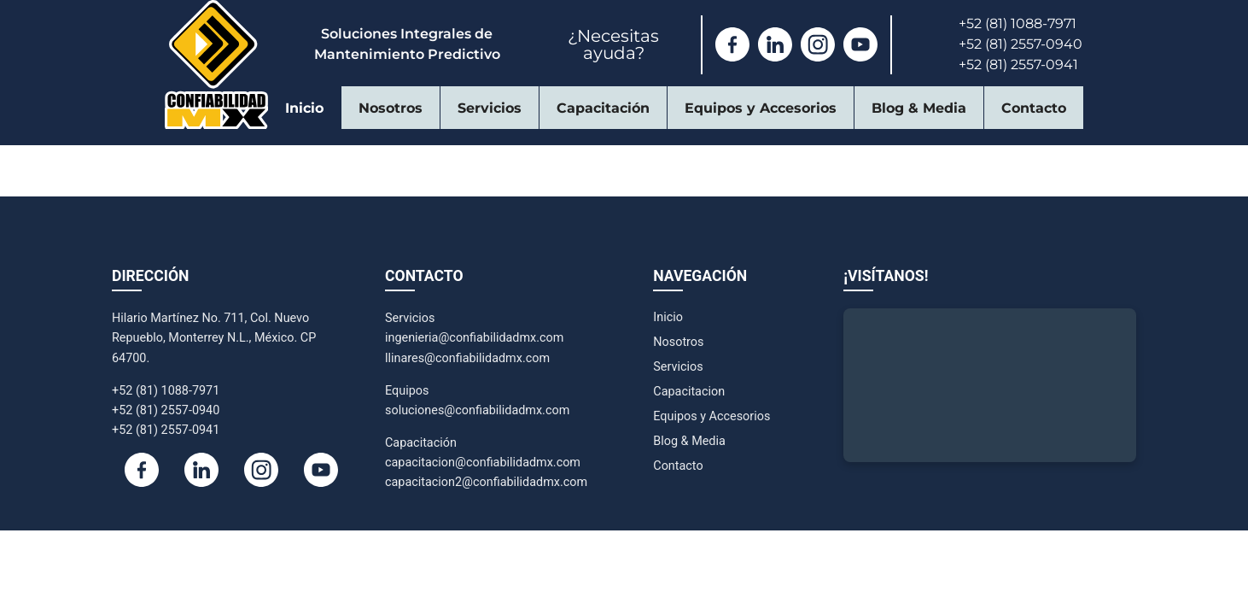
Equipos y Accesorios (761, 108)
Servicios (490, 108)
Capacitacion (689, 391)
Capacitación (603, 108)
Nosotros (391, 108)
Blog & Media (919, 108)
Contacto (1033, 108)
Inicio (304, 108)
